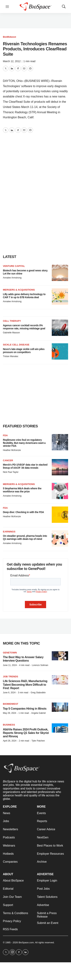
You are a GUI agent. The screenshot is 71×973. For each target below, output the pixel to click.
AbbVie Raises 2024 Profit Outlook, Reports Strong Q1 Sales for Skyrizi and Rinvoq (26, 733)
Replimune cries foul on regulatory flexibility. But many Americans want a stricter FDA (24, 442)
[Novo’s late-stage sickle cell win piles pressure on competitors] (60, 351)
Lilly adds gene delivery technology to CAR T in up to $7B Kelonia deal (24, 296)
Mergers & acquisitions (19, 289)
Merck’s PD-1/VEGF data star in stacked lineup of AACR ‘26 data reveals (25, 466)
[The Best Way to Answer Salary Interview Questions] (60, 656)
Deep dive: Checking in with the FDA (23, 512)
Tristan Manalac (10, 356)
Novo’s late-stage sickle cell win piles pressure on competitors (23, 351)
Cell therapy (12, 321)
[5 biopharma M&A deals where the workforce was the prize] (60, 491)
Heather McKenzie (12, 450)
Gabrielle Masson (11, 332)
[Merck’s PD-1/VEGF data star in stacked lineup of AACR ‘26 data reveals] (60, 467)
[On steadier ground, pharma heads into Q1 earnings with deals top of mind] (60, 538)
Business (9, 724)
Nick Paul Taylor (11, 472)
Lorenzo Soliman (40, 665)
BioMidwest (9, 37)
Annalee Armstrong (12, 277)
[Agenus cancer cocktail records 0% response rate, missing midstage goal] (60, 328)
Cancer (8, 460)
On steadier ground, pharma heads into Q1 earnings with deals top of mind (25, 537)
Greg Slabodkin (38, 692)
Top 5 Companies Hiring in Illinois (24, 708)
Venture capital (14, 266)
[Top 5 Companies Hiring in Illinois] (60, 707)
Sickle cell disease (16, 344)
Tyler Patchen (38, 740)
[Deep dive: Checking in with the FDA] (60, 515)
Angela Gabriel (38, 713)
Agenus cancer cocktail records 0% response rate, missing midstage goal (24, 327)
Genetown (10, 652)
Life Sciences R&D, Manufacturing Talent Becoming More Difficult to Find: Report (25, 684)
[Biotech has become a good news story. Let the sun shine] (60, 273)
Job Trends (10, 676)
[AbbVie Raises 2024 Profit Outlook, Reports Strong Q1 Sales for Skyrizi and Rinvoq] (60, 728)
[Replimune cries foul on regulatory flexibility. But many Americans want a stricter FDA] (60, 442)
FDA (5, 435)
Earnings (9, 531)
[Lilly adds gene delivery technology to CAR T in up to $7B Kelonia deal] (60, 296)
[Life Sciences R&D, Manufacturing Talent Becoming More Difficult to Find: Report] (60, 679)
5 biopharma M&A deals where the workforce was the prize (22, 490)
